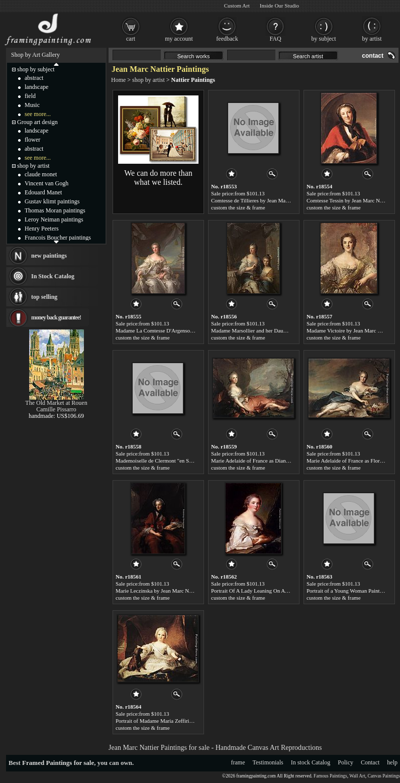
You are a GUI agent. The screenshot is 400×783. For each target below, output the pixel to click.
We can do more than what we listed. (158, 177)
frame (238, 762)
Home (118, 79)
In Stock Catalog (52, 276)
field (30, 95)
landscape (36, 86)
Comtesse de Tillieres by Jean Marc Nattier (259, 200)
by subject (324, 38)
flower (32, 139)
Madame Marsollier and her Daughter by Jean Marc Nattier (276, 330)
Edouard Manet (43, 192)
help (392, 762)
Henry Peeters (42, 228)
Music (32, 104)
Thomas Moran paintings (55, 210)
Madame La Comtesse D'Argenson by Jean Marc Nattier (178, 330)
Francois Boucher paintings (58, 237)
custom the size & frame (238, 207)
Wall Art (357, 775)
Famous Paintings (330, 775)
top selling (44, 296)
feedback (227, 38)
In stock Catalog (311, 762)
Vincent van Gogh (46, 183)
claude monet (41, 174)
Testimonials (268, 762)
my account (179, 38)
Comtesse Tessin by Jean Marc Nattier (349, 200)
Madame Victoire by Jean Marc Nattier (350, 330)
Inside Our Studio (279, 6)
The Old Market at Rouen (56, 402)
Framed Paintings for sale (58, 762)
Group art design (37, 122)
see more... (38, 114)
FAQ (275, 38)
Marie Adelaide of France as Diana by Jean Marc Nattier (273, 461)
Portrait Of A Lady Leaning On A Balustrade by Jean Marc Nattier (284, 591)
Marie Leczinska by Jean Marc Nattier (158, 591)
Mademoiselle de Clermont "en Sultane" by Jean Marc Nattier (184, 461)
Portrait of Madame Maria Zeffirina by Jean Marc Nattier (179, 721)
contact (372, 55)
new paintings (49, 255)
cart (130, 38)
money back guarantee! (56, 317)
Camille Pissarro (56, 409)
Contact (370, 762)
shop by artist (148, 79)
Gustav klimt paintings (52, 201)
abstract (34, 77)
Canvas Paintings (383, 775)
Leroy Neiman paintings (54, 219)
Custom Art (237, 6)
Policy (345, 762)
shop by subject (36, 69)
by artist (372, 38)
